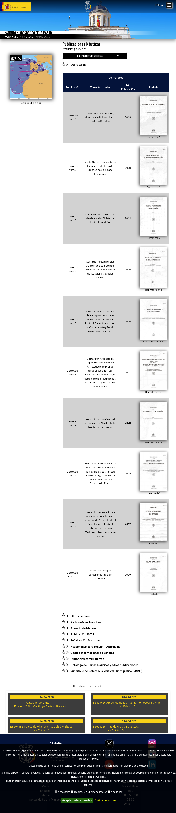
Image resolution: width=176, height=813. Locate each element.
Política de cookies (105, 800)
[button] (31, 77)
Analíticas (116, 791)
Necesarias (64, 791)
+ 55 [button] (16, 58)
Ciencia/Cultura (16, 36)
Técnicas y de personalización (90, 791)
